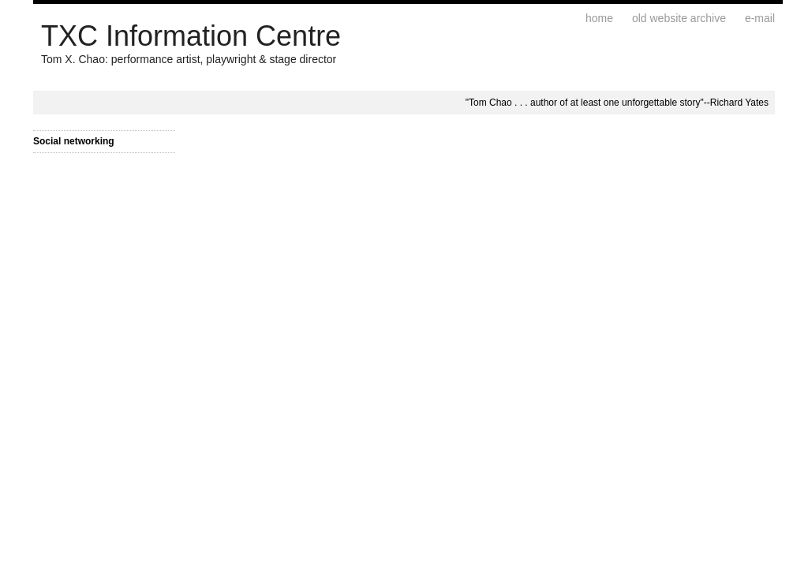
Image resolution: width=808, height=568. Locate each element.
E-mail (760, 18)
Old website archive (679, 18)
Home (599, 18)
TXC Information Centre (191, 36)
